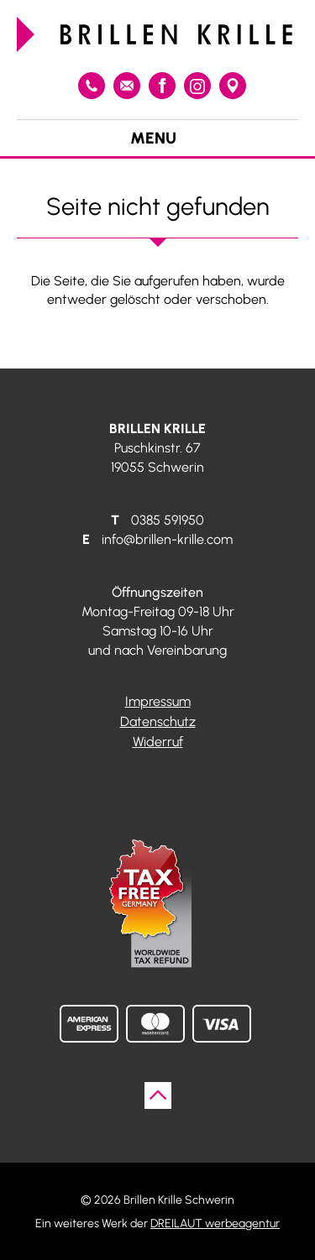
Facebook (162, 85)
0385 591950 (91, 85)
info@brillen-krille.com (126, 85)
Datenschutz (158, 721)
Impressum (158, 701)
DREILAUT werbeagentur (215, 1223)
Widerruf (158, 742)
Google (232, 85)
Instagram (197, 85)
